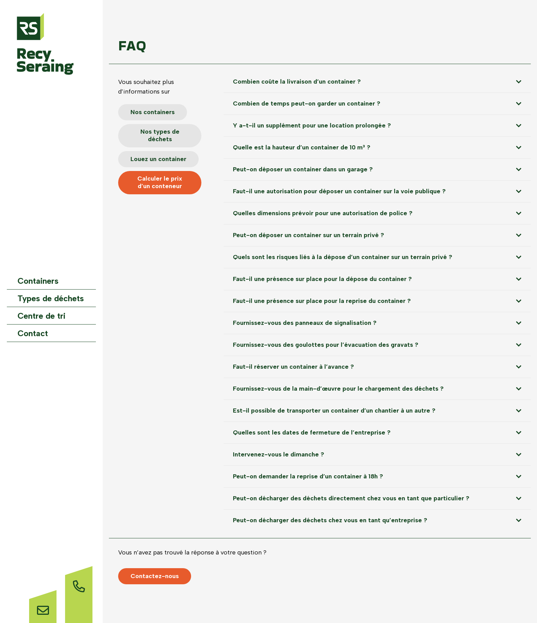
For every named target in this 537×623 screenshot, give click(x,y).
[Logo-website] (45, 44)
